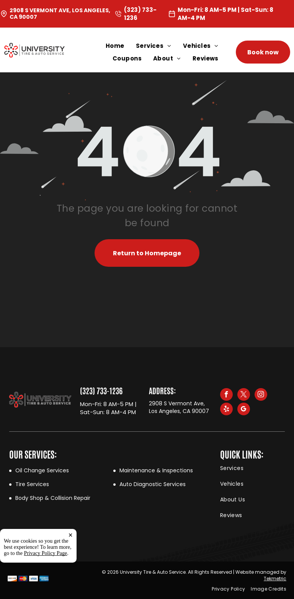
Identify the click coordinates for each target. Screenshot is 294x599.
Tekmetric (275, 578)
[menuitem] (121, 45)
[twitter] (243, 395)
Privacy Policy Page (45, 585)
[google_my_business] (243, 410)
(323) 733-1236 (101, 390)
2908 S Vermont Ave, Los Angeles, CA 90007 (60, 14)
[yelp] (226, 410)
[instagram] (261, 395)
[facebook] (226, 395)
